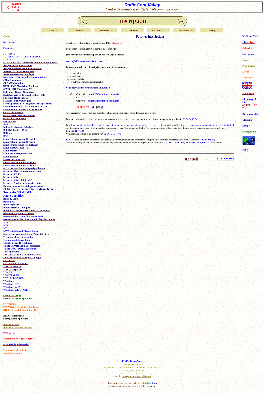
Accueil (191, 159)
